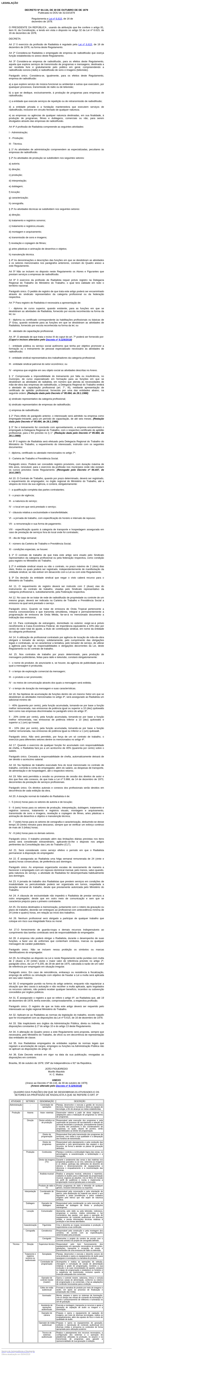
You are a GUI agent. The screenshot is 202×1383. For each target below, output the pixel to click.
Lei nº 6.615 (55, 18)
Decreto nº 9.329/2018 (58, 339)
